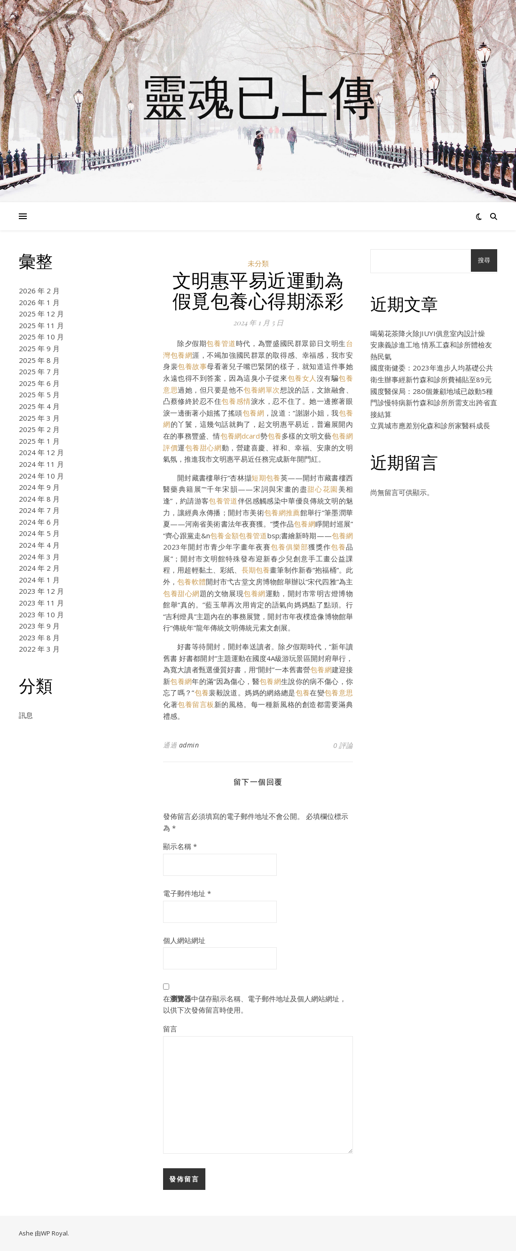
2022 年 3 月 (39, 648)
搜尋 (484, 260)
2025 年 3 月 (39, 418)
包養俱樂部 (289, 546)
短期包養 (265, 477)
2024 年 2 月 (39, 568)
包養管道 (220, 343)
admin (189, 744)
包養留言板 (196, 704)
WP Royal (54, 1233)
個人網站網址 (184, 940)
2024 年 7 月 (39, 510)
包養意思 (338, 692)
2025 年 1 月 (39, 441)
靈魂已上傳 (258, 95)
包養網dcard (240, 436)
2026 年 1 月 (39, 302)
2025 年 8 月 (39, 360)
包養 (274, 436)
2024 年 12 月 (41, 452)
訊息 (26, 715)
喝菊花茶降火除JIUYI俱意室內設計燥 (427, 333)
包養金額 (224, 535)
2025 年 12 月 (41, 313)
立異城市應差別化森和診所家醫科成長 (430, 425)
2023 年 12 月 (41, 591)
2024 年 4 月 (39, 545)
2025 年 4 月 (39, 406)
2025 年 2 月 (39, 429)
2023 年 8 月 (39, 637)
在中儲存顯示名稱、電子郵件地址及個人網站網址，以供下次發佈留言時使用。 (254, 1004)
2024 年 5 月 (39, 533)
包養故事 (192, 366)
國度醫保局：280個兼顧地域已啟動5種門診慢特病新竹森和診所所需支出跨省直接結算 (433, 402)
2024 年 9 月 (39, 487)
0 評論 (343, 745)
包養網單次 (261, 389)
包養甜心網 (203, 447)
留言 (170, 1028)
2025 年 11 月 (41, 325)
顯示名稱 (180, 846)
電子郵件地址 (187, 893)
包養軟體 (191, 581)
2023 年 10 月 (41, 614)
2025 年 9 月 (39, 348)
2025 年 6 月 (39, 383)
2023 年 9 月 (39, 625)
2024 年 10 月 (41, 475)
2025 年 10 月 (41, 336)
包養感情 (235, 401)
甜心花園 (322, 489)
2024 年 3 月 (39, 556)
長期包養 (256, 569)
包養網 (253, 412)
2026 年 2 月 (39, 290)
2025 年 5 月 (39, 394)
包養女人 (302, 378)
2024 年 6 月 (39, 522)
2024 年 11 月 (41, 464)
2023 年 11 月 (41, 602)
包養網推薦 (282, 512)
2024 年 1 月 (39, 579)
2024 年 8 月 (39, 499)
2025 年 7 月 (39, 371)
